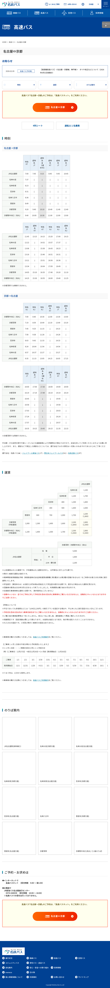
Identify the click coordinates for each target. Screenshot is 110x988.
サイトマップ (82, 977)
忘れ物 (30, 972)
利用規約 (31, 977)
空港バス (80, 958)
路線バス (31, 958)
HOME (4, 42)
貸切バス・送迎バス (35, 963)
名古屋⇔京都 (62, 107)
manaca (7, 972)
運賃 (47, 84)
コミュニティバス (10, 963)
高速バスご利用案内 (41, 637)
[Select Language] (90, 4)
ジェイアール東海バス (30, 453)
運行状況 (7, 958)
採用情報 (56, 967)
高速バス (12, 42)
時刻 (11, 84)
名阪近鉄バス (73, 453)
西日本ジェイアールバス (53, 453)
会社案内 (7, 967)
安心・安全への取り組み (37, 967)
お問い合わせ (57, 977)
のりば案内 (85, 84)
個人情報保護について (12, 977)
